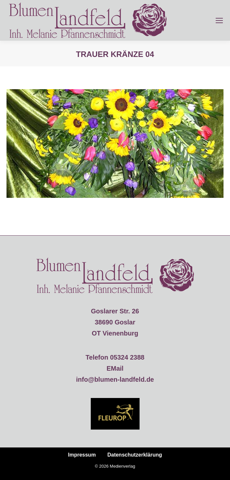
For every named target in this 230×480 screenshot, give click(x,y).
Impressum (82, 455)
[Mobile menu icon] (219, 20)
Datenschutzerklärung (134, 455)
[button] (11, 468)
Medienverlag (122, 466)
